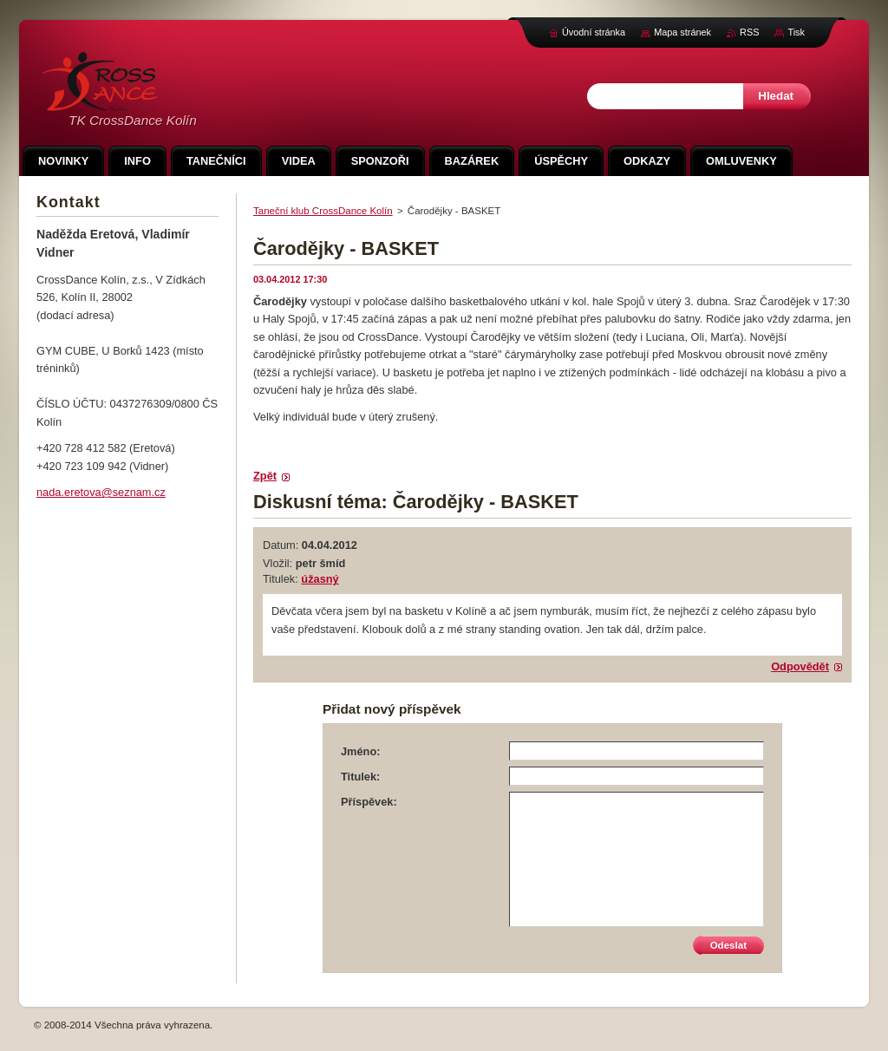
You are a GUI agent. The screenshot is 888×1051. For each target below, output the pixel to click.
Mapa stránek (682, 32)
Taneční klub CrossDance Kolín (323, 211)
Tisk (796, 32)
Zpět (265, 475)
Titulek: (360, 776)
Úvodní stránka (593, 32)
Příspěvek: (369, 801)
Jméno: (361, 751)
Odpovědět (800, 666)
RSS (749, 32)
